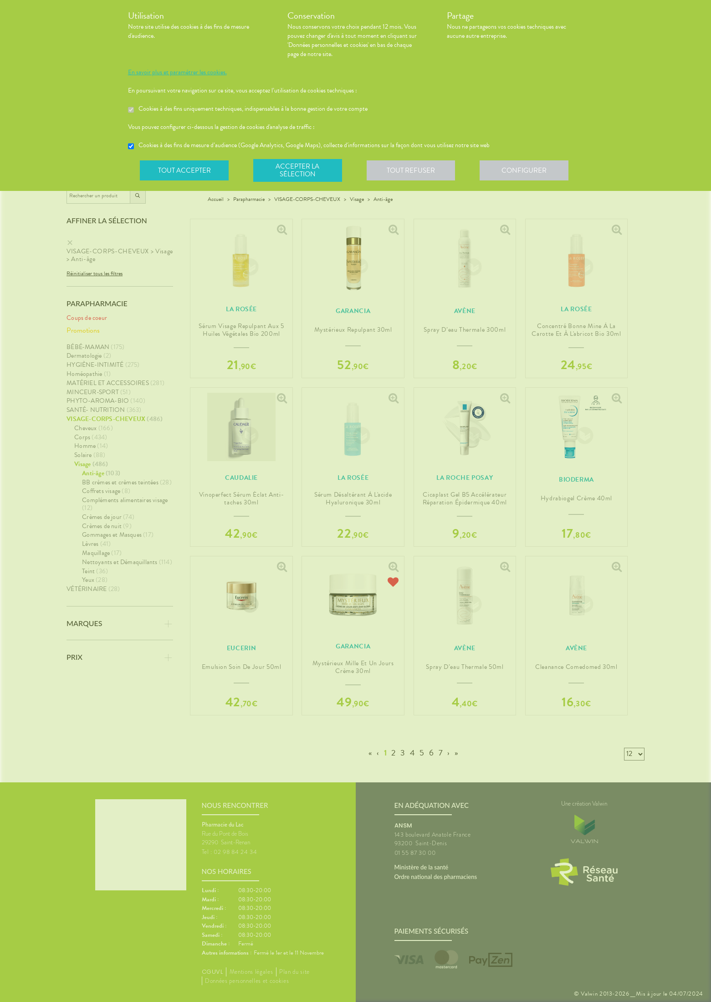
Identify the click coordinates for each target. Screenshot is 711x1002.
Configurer (526, 170)
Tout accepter (185, 170)
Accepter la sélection (298, 170)
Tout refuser (412, 170)
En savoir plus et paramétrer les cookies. (177, 72)
